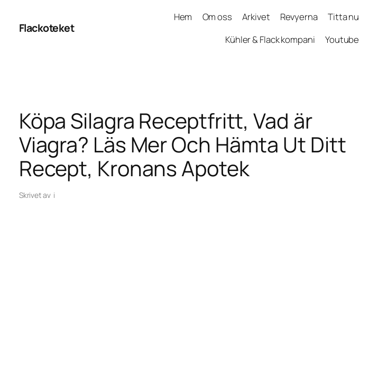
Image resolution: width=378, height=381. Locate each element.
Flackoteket (47, 28)
